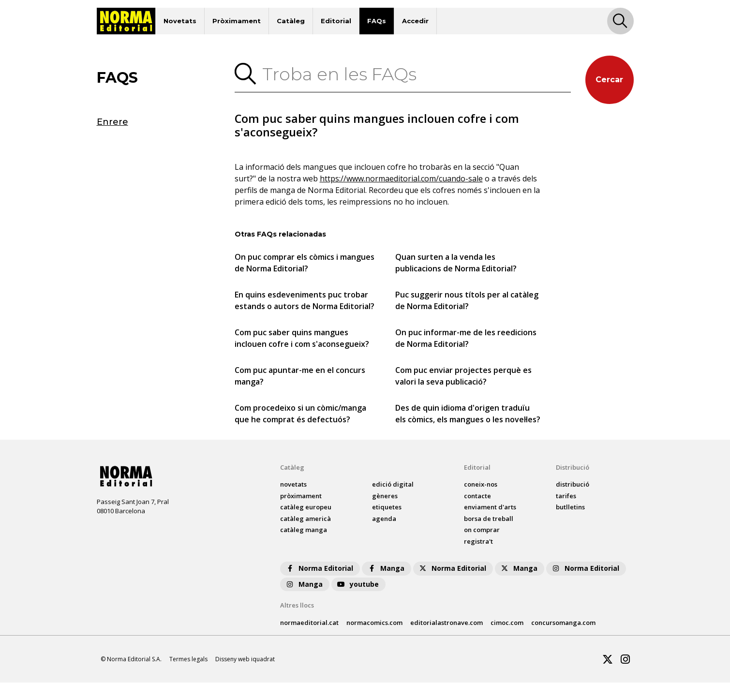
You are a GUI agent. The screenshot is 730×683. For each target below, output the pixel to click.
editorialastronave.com (446, 622)
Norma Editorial (319, 568)
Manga (385, 568)
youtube (357, 584)
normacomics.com (374, 622)
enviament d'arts (490, 507)
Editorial (336, 21)
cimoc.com (507, 622)
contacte (477, 496)
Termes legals (188, 659)
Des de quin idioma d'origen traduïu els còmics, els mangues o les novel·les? (467, 414)
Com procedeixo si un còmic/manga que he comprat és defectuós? (300, 414)
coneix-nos (480, 484)
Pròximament (236, 21)
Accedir (415, 21)
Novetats (180, 21)
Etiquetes (387, 507)
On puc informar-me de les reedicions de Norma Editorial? (465, 338)
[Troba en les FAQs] (413, 74)
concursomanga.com (563, 622)
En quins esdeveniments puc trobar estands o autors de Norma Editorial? (304, 301)
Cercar (609, 79)
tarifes (566, 496)
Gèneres (385, 496)
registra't (478, 541)
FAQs (376, 21)
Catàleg (291, 21)
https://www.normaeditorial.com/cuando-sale (401, 179)
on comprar (482, 530)
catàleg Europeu (305, 507)
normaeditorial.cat (309, 622)
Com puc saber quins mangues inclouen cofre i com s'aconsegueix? (302, 338)
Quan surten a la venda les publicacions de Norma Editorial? (456, 263)
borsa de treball (488, 519)
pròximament (301, 496)
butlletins (570, 507)
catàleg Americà (305, 519)
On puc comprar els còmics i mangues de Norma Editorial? (304, 263)
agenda (384, 519)
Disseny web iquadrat (245, 659)
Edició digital (393, 484)
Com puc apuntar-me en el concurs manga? (300, 376)
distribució (572, 484)
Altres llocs (297, 605)
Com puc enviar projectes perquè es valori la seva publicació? (463, 376)
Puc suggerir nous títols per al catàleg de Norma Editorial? (466, 301)
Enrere (112, 122)
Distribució (572, 467)
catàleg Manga (303, 530)
